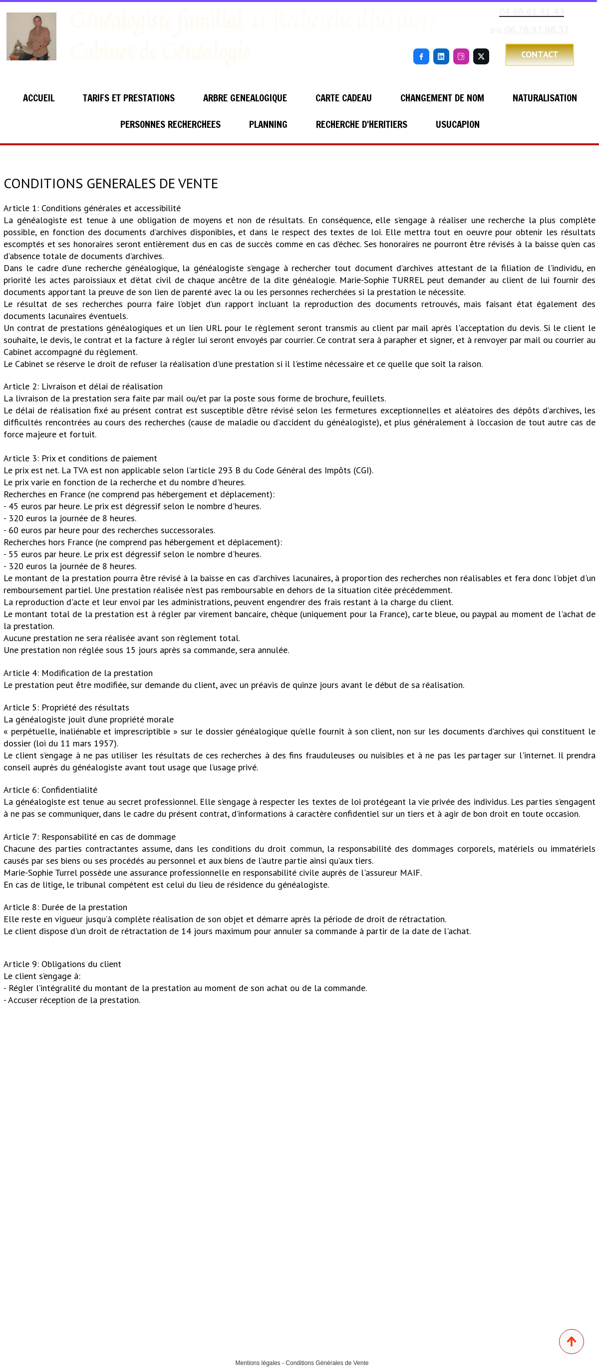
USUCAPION (458, 124)
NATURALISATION (545, 97)
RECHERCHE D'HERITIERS (361, 124)
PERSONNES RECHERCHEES (170, 124)
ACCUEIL (38, 97)
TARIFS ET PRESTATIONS (129, 97)
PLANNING (268, 124)
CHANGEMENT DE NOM (442, 97)
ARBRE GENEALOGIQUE (245, 97)
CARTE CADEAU (343, 97)
